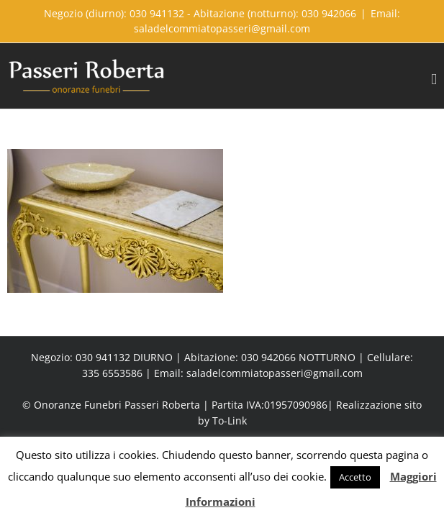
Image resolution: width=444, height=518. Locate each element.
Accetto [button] (355, 477)
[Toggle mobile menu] (434, 79)
